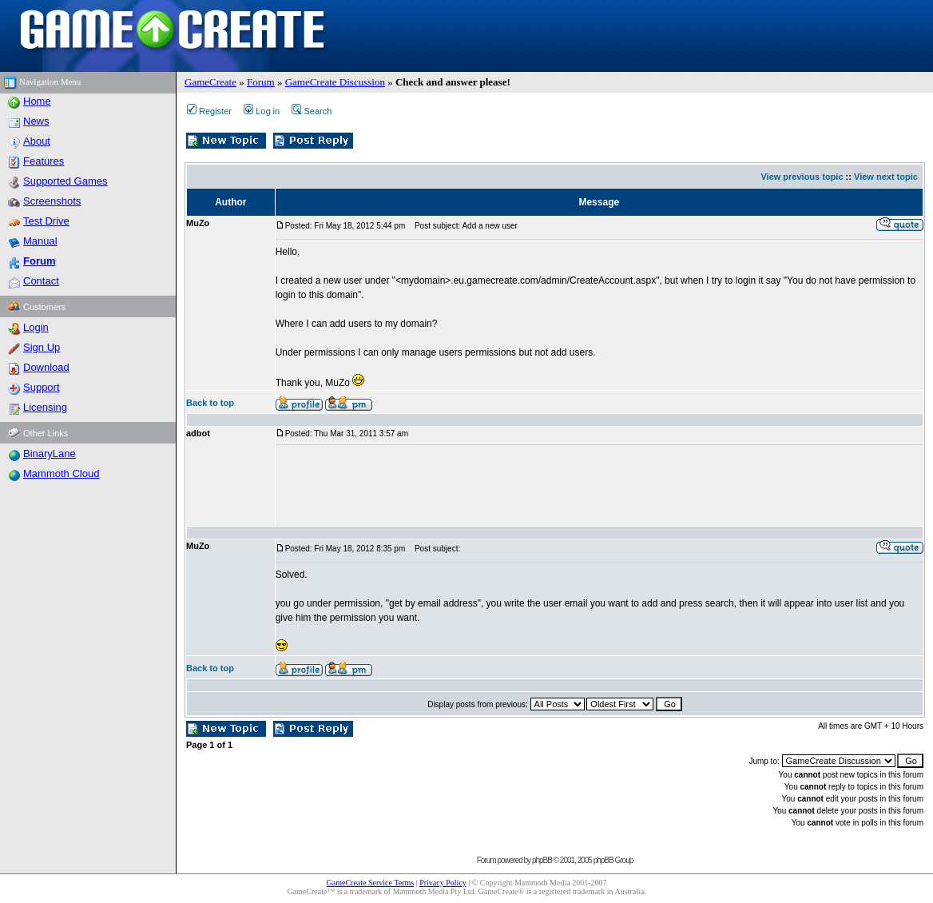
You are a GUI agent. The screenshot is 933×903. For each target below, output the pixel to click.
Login (36, 327)
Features (43, 161)
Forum (261, 82)
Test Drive (46, 221)
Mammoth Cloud (61, 473)
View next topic (886, 176)
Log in (262, 111)
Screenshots (52, 201)
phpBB (542, 860)
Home (37, 101)
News (36, 121)
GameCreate (210, 82)
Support (41, 387)
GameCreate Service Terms (371, 882)
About (36, 141)
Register (209, 111)
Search (312, 111)
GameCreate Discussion (335, 82)
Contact (41, 281)
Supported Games (65, 181)
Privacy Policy (442, 882)
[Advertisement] (566, 486)
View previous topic (801, 176)
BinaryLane (49, 453)
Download (46, 367)
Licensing (45, 407)
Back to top (210, 403)
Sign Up (41, 347)
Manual (40, 241)
